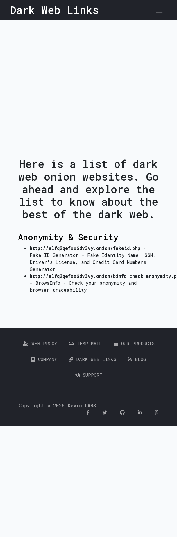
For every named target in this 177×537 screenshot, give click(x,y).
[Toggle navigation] (159, 10)
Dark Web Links (92, 359)
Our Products (134, 343)
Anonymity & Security (68, 237)
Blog (137, 359)
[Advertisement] (57, 80)
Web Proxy (40, 343)
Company (44, 359)
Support (88, 375)
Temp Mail (85, 343)
